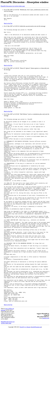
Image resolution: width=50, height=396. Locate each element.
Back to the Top (8, 25)
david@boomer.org (36, 380)
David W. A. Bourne (25, 380)
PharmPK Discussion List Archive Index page (13, 6)
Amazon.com (45, 371)
